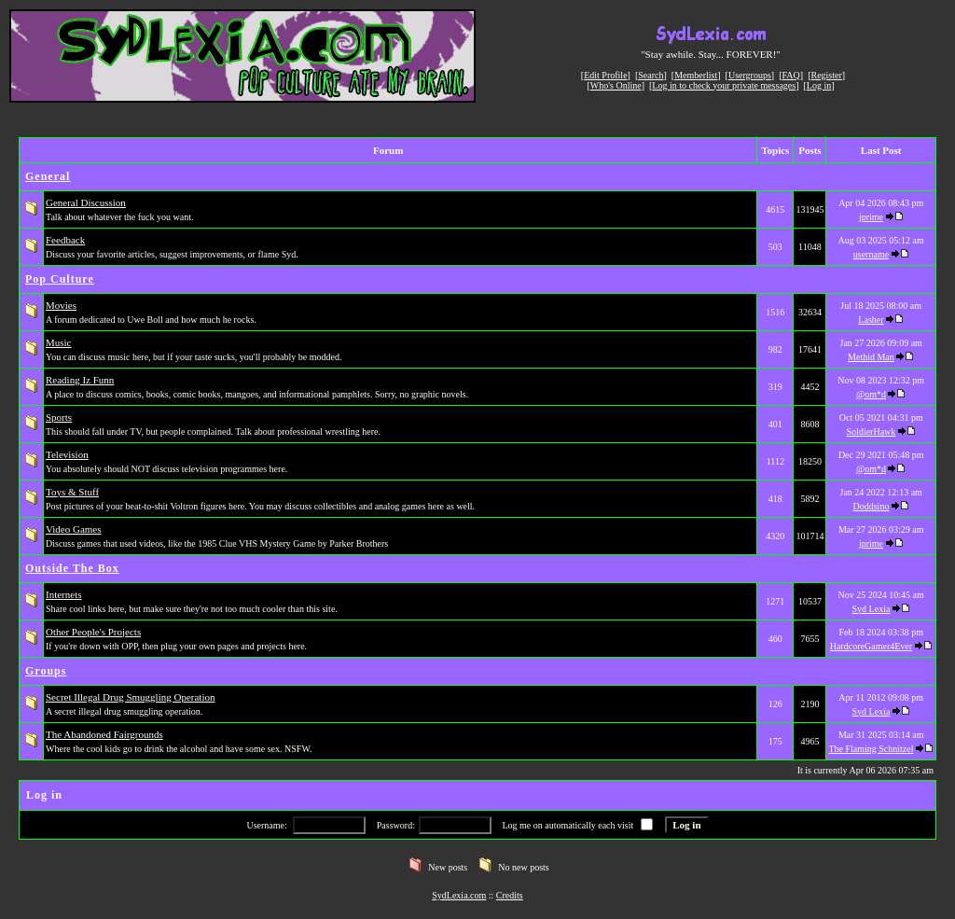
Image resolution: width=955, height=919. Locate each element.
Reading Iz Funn (80, 379)
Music (59, 342)
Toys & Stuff (72, 491)
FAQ (791, 75)
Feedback (65, 239)
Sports (59, 417)
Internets (63, 594)
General (47, 176)
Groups (45, 670)
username (871, 254)
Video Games (74, 529)
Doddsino (871, 506)
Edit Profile (605, 75)
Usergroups (749, 75)
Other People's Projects (93, 631)
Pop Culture (59, 278)
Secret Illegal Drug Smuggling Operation (130, 697)
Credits (509, 895)
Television (67, 454)
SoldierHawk (871, 431)
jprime (871, 217)
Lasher (870, 319)
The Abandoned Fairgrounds (104, 734)
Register (825, 75)
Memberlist (695, 75)
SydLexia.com (459, 895)
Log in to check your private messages (724, 85)
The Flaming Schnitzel (870, 749)
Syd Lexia (871, 609)
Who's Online (616, 85)
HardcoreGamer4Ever (871, 646)
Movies (61, 305)
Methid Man (871, 357)
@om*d (871, 394)
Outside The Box (72, 568)
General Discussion (86, 202)
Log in (819, 85)
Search (650, 75)
